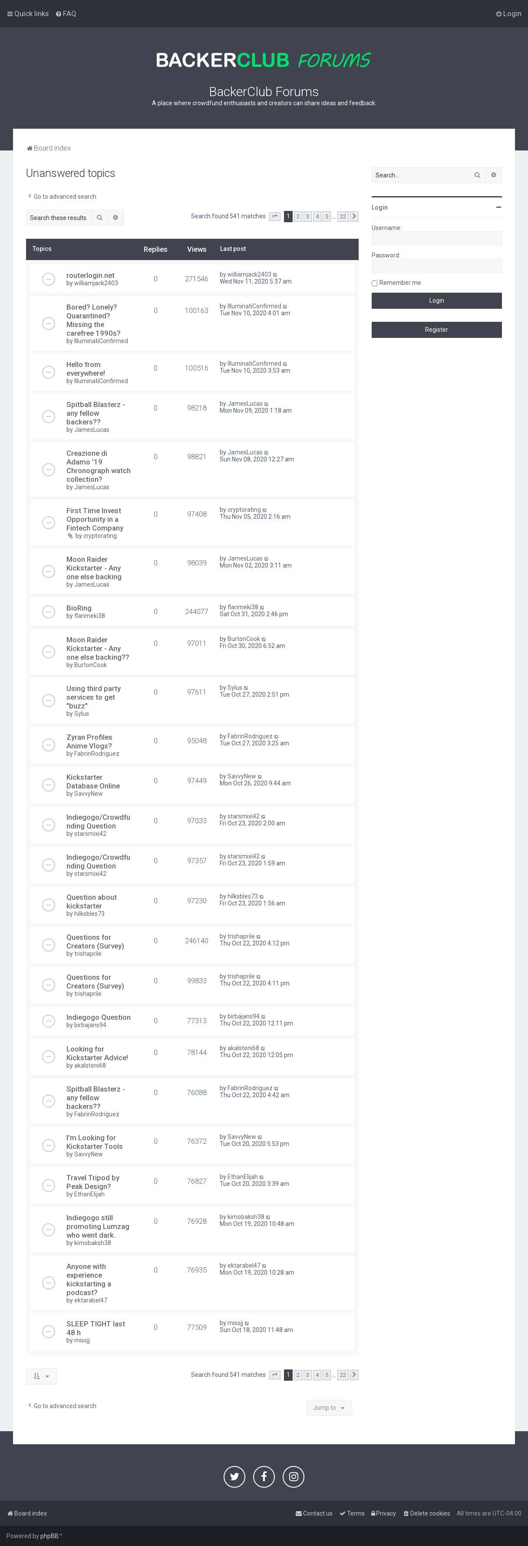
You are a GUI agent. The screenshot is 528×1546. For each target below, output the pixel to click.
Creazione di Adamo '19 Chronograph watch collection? (98, 466)
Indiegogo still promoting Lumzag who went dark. (97, 1226)
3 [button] (307, 216)
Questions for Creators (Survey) (95, 941)
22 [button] (343, 216)
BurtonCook (90, 664)
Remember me (400, 282)
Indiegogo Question (98, 1017)
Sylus (81, 713)
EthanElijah (89, 1194)
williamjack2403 (96, 283)
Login (380, 207)
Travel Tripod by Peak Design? (92, 1182)
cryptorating (100, 535)
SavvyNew (88, 793)
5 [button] (326, 216)
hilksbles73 (89, 913)
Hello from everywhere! (85, 368)
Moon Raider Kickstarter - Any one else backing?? (97, 648)
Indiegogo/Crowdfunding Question (98, 821)
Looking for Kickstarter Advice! (97, 1053)
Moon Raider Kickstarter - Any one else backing (94, 568)
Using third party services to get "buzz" (93, 697)
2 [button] (298, 216)
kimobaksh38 (92, 1242)
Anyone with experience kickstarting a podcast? (88, 1279)
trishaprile (88, 953)
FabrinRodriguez (96, 753)
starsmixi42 (90, 833)
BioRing (79, 608)
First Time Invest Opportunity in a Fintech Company (94, 519)
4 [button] (317, 216)
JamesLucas (91, 429)
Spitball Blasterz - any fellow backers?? (95, 413)
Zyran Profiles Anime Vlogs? (89, 741)
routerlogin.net (90, 275)
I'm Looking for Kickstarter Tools (94, 1142)
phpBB (49, 1536)
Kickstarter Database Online (93, 781)
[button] (274, 216)
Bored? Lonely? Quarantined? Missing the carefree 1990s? (93, 320)
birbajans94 (90, 1025)
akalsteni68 (90, 1065)
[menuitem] (65, 13)
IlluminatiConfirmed (101, 340)
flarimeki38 (89, 615)
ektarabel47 (90, 1300)
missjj (82, 1340)
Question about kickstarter (91, 901)
